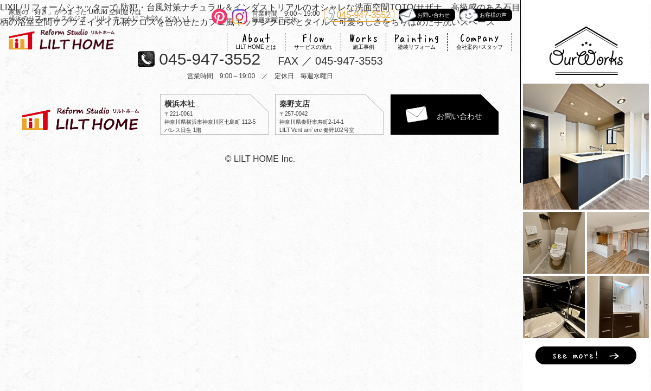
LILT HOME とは (256, 41)
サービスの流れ (313, 41)
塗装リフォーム (416, 41)
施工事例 (363, 41)
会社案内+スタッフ (479, 41)
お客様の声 (483, 15)
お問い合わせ (424, 15)
